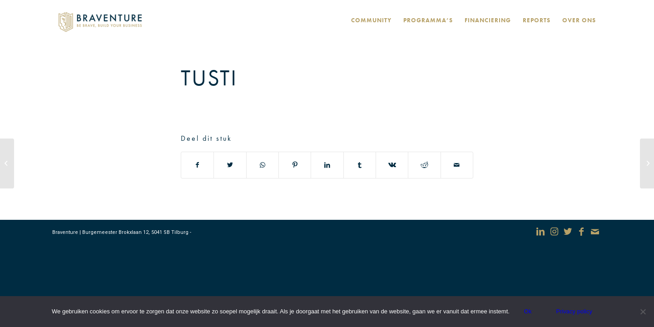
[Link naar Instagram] (554, 231)
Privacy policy (574, 311)
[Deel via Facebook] (197, 165)
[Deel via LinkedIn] (327, 165)
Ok (528, 311)
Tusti (209, 77)
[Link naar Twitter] (568, 231)
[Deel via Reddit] (424, 165)
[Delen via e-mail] (457, 165)
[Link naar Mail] (595, 231)
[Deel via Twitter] (230, 165)
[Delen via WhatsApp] (262, 165)
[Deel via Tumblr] (360, 165)
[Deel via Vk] (392, 165)
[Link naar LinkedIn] (540, 231)
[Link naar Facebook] (581, 231)
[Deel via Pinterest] (295, 165)
